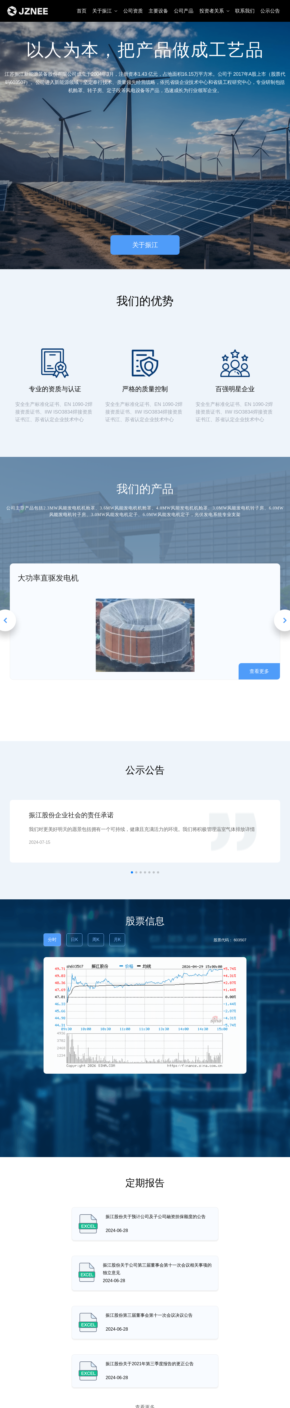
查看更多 (145, 1310)
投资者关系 (214, 11)
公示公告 (270, 11)
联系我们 (245, 11)
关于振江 (104, 11)
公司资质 (133, 11)
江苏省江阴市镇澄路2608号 (50, 1397)
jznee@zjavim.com (153, 1397)
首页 (82, 11)
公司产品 (183, 11)
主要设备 (158, 11)
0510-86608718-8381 (249, 1397)
